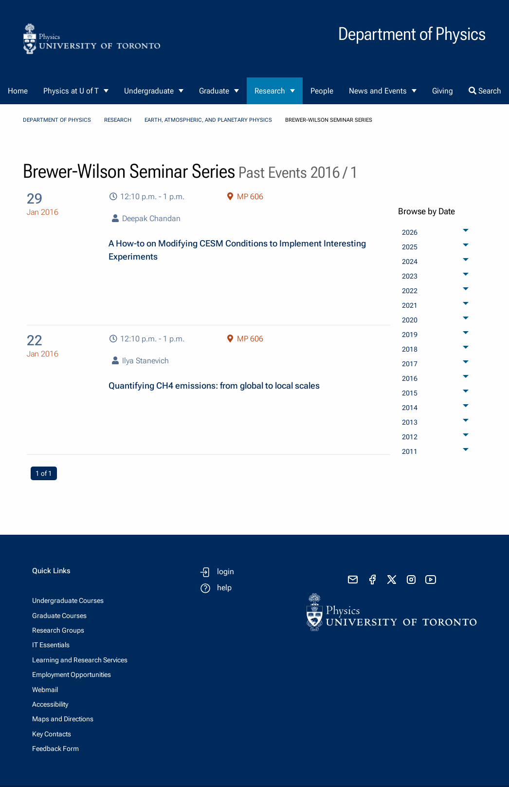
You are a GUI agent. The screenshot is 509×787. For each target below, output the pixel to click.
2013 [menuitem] (410, 422)
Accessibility (50, 704)
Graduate (214, 90)
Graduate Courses (59, 615)
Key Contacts (51, 734)
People (321, 90)
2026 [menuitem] (410, 232)
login (225, 571)
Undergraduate (149, 90)
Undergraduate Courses (68, 600)
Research (269, 90)
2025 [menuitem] (410, 247)
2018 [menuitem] (410, 349)
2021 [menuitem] (410, 305)
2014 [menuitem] (410, 408)
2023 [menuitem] (410, 276)
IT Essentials (51, 645)
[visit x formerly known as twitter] (392, 579)
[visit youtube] (430, 579)
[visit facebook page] (372, 579)
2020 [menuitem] (410, 320)
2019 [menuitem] (410, 334)
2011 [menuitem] (410, 451)
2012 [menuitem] (410, 437)
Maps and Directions (62, 719)
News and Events (378, 90)
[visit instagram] (411, 579)
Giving (442, 90)
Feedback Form (55, 748)
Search (485, 90)
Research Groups (58, 630)
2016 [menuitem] (410, 378)
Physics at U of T (71, 90)
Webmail (45, 689)
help (224, 587)
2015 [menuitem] (410, 393)
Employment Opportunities (71, 674)
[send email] (353, 579)
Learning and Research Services (79, 660)
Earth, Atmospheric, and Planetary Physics (208, 120)
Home (18, 90)
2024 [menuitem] (410, 261)
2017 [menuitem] (410, 364)
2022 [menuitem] (410, 291)
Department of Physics (57, 120)
